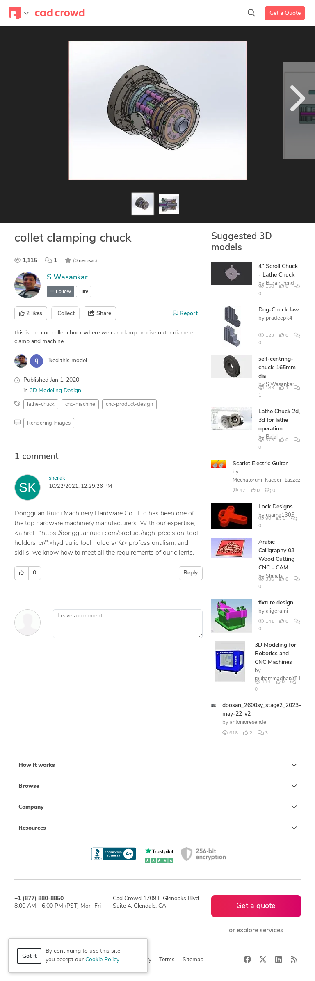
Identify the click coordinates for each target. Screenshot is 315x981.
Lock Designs (275, 507)
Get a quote (256, 906)
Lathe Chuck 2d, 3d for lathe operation (279, 420)
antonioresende (248, 722)
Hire (83, 291)
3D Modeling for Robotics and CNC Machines (275, 653)
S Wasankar (67, 277)
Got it (29, 956)
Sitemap (193, 960)
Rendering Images (49, 423)
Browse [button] (157, 786)
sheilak (57, 478)
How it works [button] (157, 765)
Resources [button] (157, 828)
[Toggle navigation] (18, 13)
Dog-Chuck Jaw (278, 310)
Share (99, 313)
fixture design (275, 603)
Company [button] (157, 807)
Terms (167, 960)
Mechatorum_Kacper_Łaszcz (267, 480)
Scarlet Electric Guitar (260, 464)
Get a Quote (285, 13)
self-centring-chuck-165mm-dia (278, 368)
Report (185, 313)
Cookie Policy (102, 960)
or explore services (256, 930)
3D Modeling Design (55, 391)
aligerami (277, 611)
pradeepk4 (279, 318)
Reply (190, 573)
